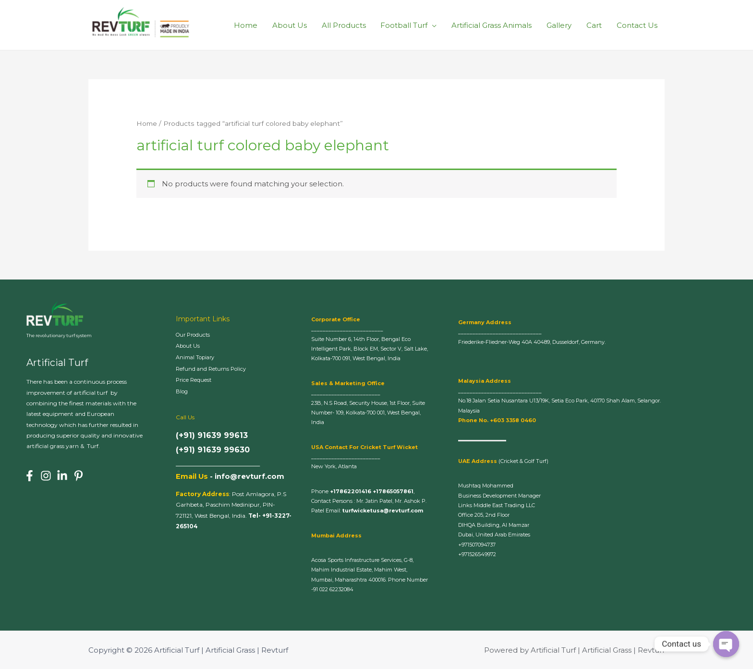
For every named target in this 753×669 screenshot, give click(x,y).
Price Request (198, 381)
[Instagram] (46, 476)
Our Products (197, 335)
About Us (292, 24)
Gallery (559, 24)
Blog (183, 392)
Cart (594, 24)
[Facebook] (29, 476)
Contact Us (637, 24)
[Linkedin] (62, 476)
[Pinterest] (78, 476)
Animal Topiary (198, 358)
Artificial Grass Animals (493, 24)
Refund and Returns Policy (216, 369)
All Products (346, 24)
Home (248, 24)
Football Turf (405, 24)
